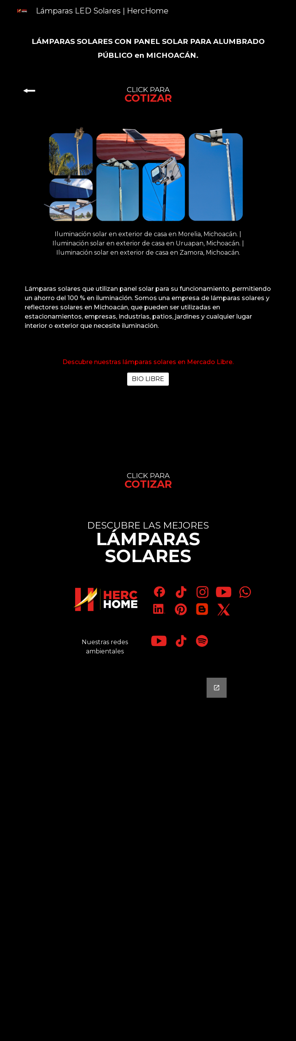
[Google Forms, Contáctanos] (148, 855)
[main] (148, 48)
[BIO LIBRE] (148, 379)
